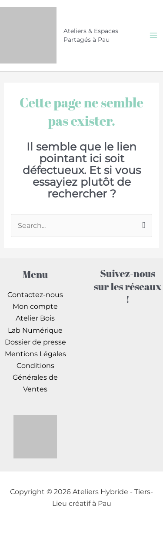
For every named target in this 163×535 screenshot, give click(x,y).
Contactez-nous (35, 294)
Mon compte (35, 306)
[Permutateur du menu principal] (153, 35)
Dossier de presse (35, 342)
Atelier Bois (35, 318)
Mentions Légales (35, 353)
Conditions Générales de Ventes (35, 377)
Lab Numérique (35, 330)
